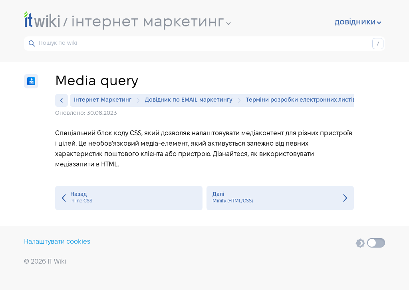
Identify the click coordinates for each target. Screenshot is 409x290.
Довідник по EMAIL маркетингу (190, 100)
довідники (358, 22)
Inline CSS (129, 198)
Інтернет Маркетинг (104, 100)
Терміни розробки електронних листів (301, 100)
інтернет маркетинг (151, 22)
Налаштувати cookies (57, 242)
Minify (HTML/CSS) (280, 198)
